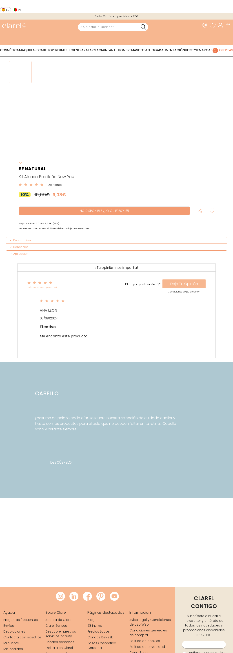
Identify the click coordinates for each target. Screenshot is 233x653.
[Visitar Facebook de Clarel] (87, 597)
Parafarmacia (92, 50)
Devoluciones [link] (14, 631)
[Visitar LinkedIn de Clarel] (73, 597)
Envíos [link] (8, 625)
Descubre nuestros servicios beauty (60, 633)
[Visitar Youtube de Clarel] (114, 597)
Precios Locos (98, 631)
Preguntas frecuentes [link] (20, 620)
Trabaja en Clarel (59, 648)
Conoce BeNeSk (100, 637)
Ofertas (226, 50)
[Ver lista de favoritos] (214, 26)
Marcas (205, 50)
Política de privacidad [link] (147, 646)
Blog (91, 620)
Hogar (155, 50)
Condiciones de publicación (184, 291)
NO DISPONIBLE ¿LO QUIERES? (104, 210)
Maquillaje (28, 50)
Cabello (45, 50)
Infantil (111, 50)
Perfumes (59, 50)
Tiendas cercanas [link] (59, 642)
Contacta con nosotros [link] (22, 637)
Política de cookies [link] (144, 641)
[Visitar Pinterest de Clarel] (100, 597)
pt (19, 10)
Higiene (73, 50)
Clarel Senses (56, 625)
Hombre (124, 50)
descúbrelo (61, 462)
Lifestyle (192, 50)
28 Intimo (94, 625)
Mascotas (140, 50)
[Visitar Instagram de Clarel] (60, 597)
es (7, 10)
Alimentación (173, 50)
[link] (14, 26)
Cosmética (9, 50)
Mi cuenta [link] (11, 643)
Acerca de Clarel (58, 620)
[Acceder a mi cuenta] (221, 26)
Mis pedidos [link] (13, 649)
